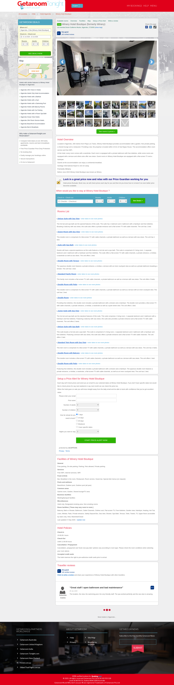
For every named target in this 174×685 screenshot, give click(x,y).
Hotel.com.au (25, 663)
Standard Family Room (66, 274)
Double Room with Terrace (68, 261)
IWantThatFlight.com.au (30, 667)
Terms (67, 451)
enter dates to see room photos (92, 219)
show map (98, 27)
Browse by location (92, 643)
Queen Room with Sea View (68, 232)
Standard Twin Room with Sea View (71, 342)
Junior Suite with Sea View (68, 311)
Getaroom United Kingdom (31, 644)
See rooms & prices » (107, 131)
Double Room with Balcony (68, 353)
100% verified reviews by (87, 676)
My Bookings (134, 5)
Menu (153, 5)
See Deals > (137, 201)
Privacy (61, 451)
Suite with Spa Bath (65, 245)
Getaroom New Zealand (30, 658)
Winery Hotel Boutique (81, 24)
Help (146, 5)
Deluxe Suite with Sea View (68, 219)
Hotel (59, 24)
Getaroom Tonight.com (29, 653)
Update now (81, 520)
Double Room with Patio (67, 284)
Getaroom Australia (28, 640)
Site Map (91, 638)
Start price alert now (95, 440)
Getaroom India (26, 649)
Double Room (63, 298)
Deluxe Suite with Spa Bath (68, 327)
